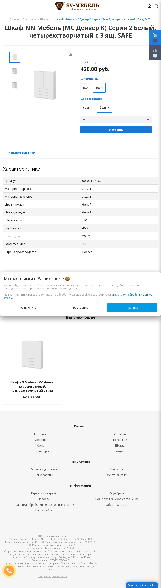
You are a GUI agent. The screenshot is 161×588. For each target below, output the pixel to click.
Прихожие (120, 440)
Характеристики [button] (21, 153)
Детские (40, 440)
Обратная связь (117, 475)
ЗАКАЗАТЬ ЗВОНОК (10, 571)
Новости (44, 499)
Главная (14, 19)
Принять (132, 307)
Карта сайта (43, 510)
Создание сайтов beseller (142, 585)
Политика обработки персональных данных (43, 505)
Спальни (120, 434)
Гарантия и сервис (44, 493)
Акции (120, 451)
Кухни (41, 445)
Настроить (80, 307)
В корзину (116, 129)
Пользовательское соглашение (117, 499)
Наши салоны (43, 475)
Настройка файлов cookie (52, 576)
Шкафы (120, 445)
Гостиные (40, 434)
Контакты (117, 469)
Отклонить (28, 307)
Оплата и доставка (44, 469)
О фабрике (117, 493)
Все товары (41, 451)
